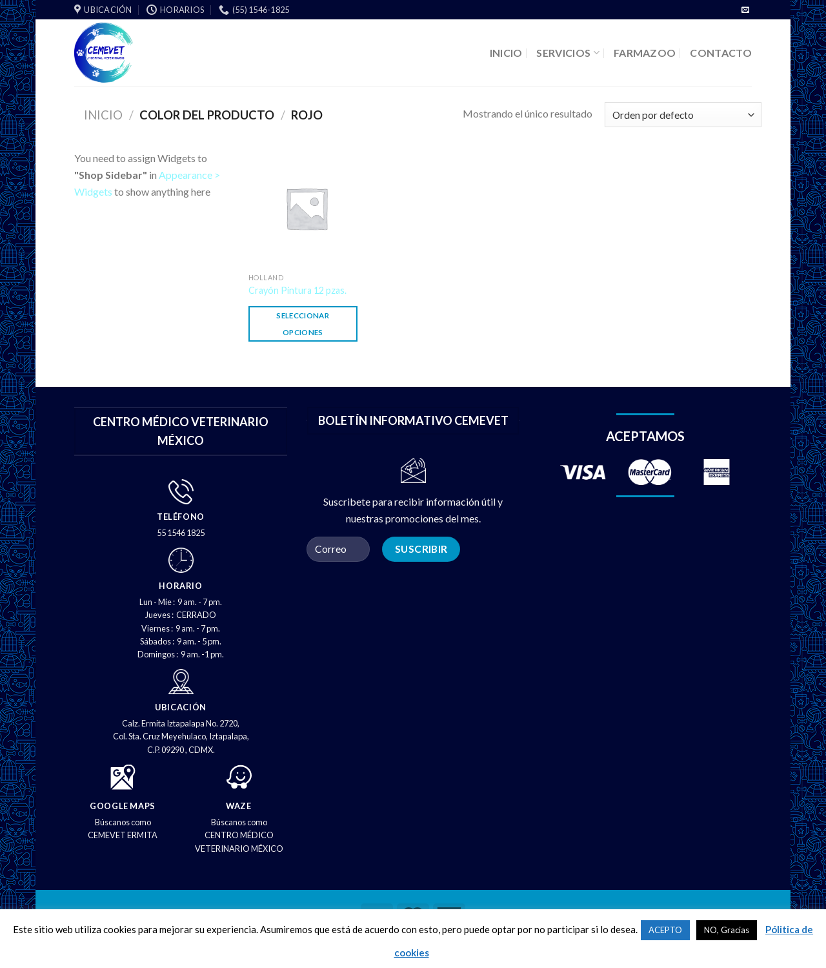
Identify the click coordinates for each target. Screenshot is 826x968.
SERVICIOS (567, 52)
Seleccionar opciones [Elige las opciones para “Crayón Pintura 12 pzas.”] (302, 323)
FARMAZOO (645, 52)
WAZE (239, 806)
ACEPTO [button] (665, 930)
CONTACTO (721, 52)
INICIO (506, 52)
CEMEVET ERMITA (122, 835)
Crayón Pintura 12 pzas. (297, 290)
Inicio (103, 115)
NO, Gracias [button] (726, 930)
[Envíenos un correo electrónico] (745, 10)
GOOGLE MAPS (123, 806)
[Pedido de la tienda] (683, 114)
